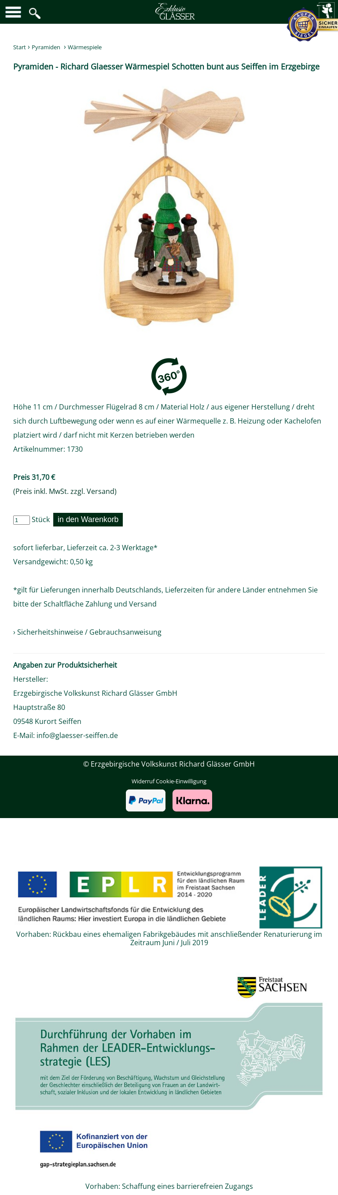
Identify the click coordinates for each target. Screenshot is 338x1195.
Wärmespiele (85, 47)
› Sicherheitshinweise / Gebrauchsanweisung (87, 632)
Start (19, 47)
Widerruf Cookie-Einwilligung (169, 781)
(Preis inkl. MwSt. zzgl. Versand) (65, 491)
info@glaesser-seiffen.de (77, 735)
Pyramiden (46, 47)
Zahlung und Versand (121, 604)
